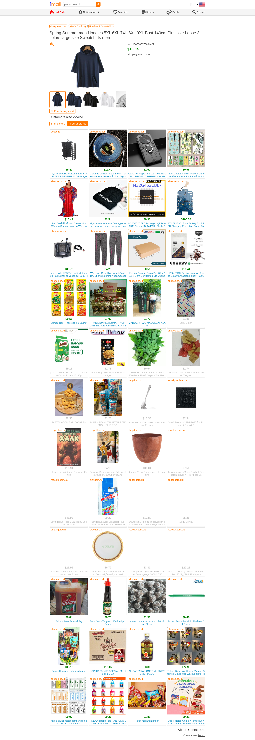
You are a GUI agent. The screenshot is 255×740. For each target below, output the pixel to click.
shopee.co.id (136, 231)
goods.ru (55, 131)
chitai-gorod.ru (137, 479)
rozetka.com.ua (176, 430)
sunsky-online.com (178, 380)
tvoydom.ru (135, 380)
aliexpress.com (98, 131)
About (182, 730)
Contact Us (196, 730)
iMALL (201, 735)
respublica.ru (58, 430)
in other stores (77, 123)
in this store (58, 123)
